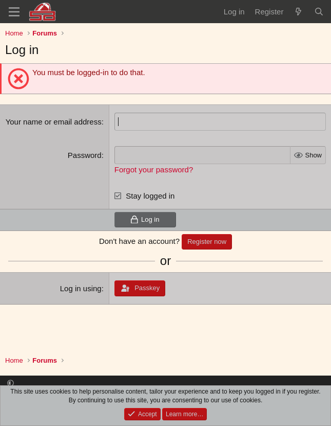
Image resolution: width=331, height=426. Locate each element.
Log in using (81, 288)
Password (85, 155)
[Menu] (14, 12)
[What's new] (298, 11)
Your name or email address (54, 121)
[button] (10, 383)
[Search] (319, 11)
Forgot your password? (153, 169)
